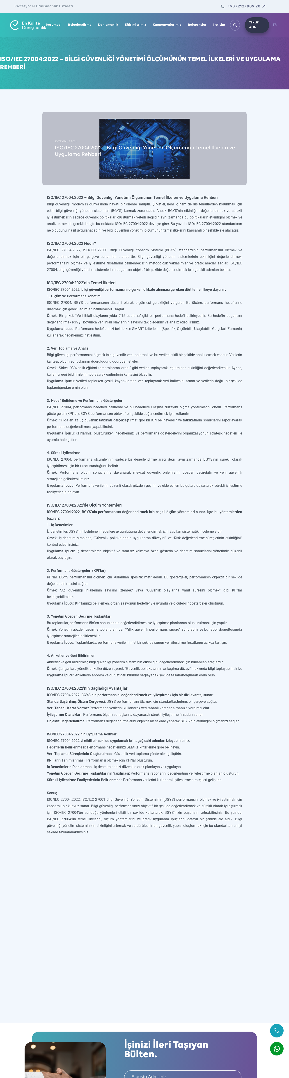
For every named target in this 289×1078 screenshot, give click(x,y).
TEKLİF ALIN (253, 25)
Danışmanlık (108, 25)
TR (275, 25)
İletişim (219, 25)
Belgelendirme (79, 25)
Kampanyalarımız (167, 25)
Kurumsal (53, 25)
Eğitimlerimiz (135, 25)
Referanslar (197, 25)
